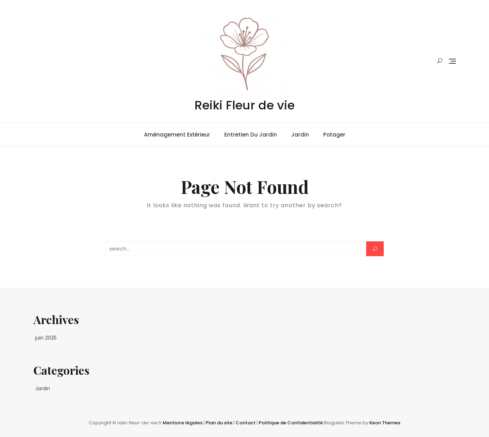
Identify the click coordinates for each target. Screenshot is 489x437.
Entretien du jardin (250, 134)
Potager (334, 134)
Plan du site (219, 422)
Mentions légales (183, 422)
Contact (246, 422)
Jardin (300, 134)
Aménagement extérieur (177, 134)
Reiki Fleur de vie (244, 105)
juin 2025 (46, 337)
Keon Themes (384, 422)
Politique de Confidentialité (291, 422)
